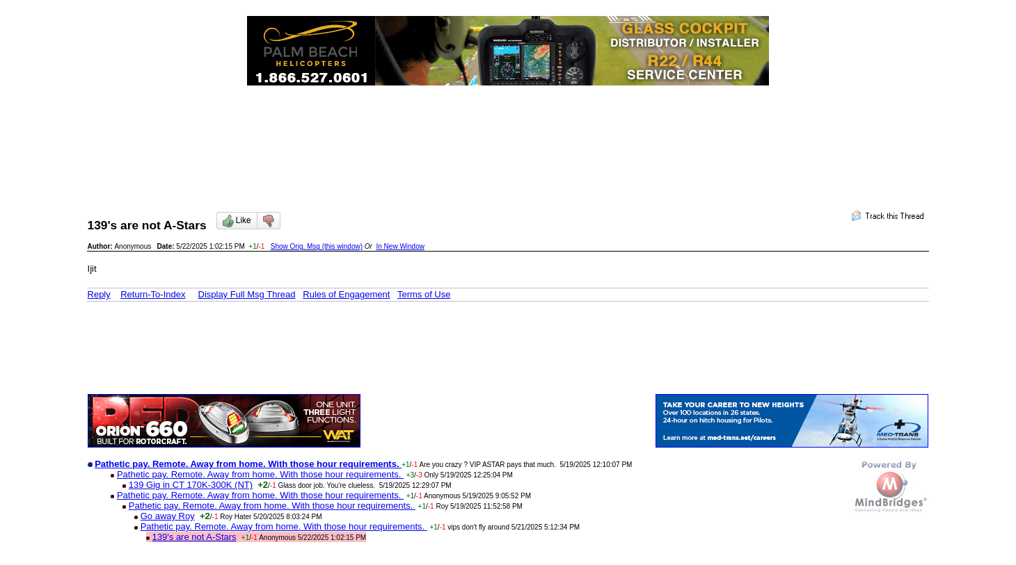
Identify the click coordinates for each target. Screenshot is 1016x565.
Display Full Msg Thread (247, 294)
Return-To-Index (152, 294)
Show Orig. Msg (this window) (317, 246)
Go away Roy (168, 516)
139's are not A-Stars (194, 537)
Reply (99, 294)
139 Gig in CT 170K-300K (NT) (191, 485)
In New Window (400, 246)
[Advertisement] (508, 136)
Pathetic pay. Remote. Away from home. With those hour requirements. (260, 474)
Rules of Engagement (346, 294)
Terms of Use (424, 294)
